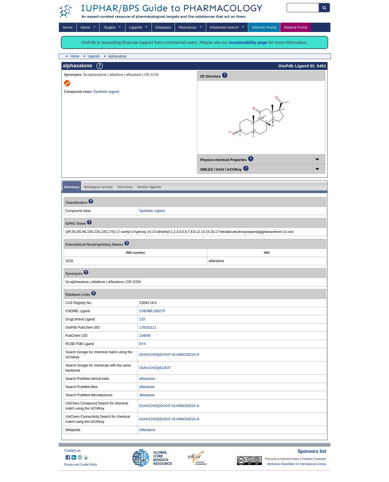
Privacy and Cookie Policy (80, 464)
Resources (187, 27)
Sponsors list (312, 451)
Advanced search (224, 27)
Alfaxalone (147, 430)
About (85, 27)
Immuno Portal (264, 27)
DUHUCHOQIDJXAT (155, 368)
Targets (109, 27)
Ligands (135, 27)
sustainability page (248, 42)
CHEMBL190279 (152, 311)
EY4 (142, 344)
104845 (145, 336)
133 (142, 319)
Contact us (72, 451)
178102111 (147, 327)
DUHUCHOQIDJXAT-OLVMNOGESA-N (169, 355)
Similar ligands (149, 187)
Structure (124, 187)
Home (67, 27)
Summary (72, 187)
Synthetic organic (106, 92)
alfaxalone (147, 379)
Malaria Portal (295, 27)
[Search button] (324, 7)
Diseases (163, 27)
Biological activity (98, 187)
